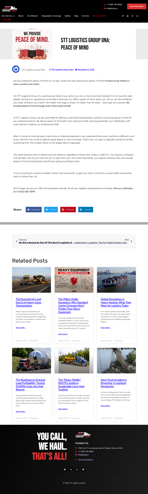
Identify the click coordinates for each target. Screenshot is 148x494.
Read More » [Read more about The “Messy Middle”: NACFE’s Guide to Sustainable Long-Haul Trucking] (63, 409)
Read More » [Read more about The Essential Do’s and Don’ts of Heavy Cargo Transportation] (20, 328)
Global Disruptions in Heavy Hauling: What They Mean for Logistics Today (116, 302)
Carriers (85, 16)
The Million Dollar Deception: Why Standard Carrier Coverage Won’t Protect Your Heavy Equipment (73, 305)
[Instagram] (137, 16)
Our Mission (32, 16)
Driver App (6, 19)
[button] (34, 209)
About (21, 16)
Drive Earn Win (99, 16)
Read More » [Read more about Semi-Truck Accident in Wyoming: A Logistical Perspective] (105, 406)
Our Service (8, 16)
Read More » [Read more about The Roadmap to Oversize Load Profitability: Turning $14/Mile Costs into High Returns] (20, 412)
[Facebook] (123, 16)
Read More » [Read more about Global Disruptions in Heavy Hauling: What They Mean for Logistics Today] (105, 328)
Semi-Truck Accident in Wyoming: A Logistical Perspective (114, 383)
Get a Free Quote (134, 6)
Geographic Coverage (51, 16)
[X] (132, 16)
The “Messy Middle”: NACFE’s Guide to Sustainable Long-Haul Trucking (71, 384)
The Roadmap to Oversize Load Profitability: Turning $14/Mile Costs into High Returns (30, 384)
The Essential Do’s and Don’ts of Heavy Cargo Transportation (28, 302)
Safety (68, 16)
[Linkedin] (128, 16)
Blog (76, 16)
